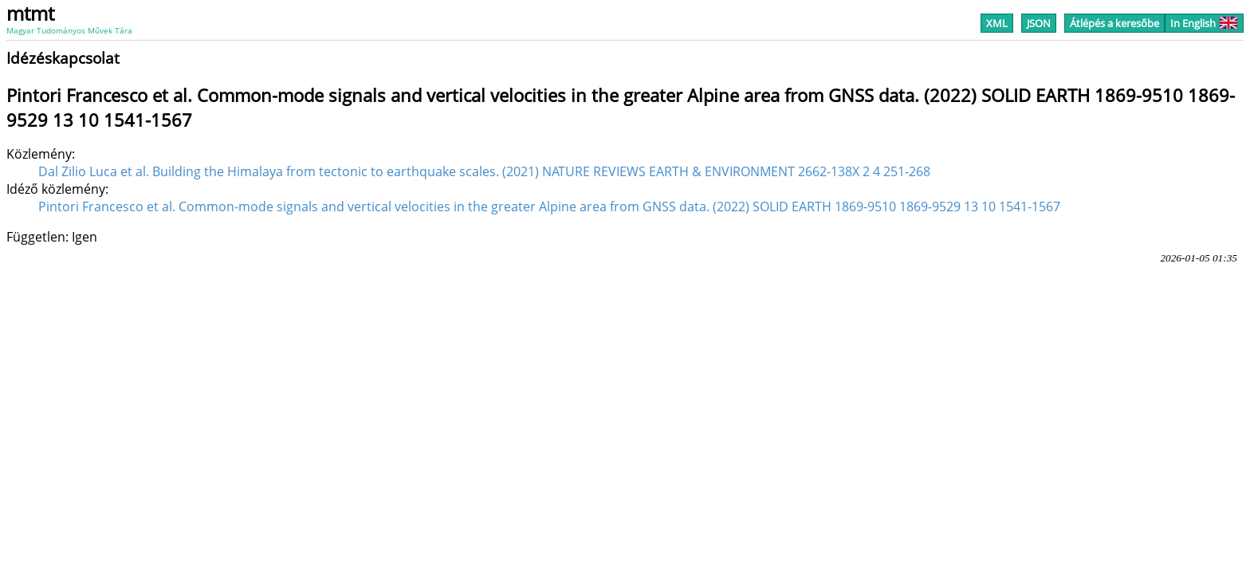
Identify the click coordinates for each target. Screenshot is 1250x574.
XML (997, 23)
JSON (1039, 23)
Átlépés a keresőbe (1114, 23)
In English (1204, 23)
